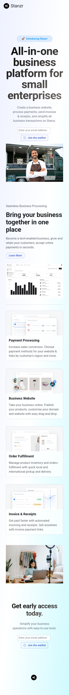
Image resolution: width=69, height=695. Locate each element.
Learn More (15, 255)
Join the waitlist (34, 137)
